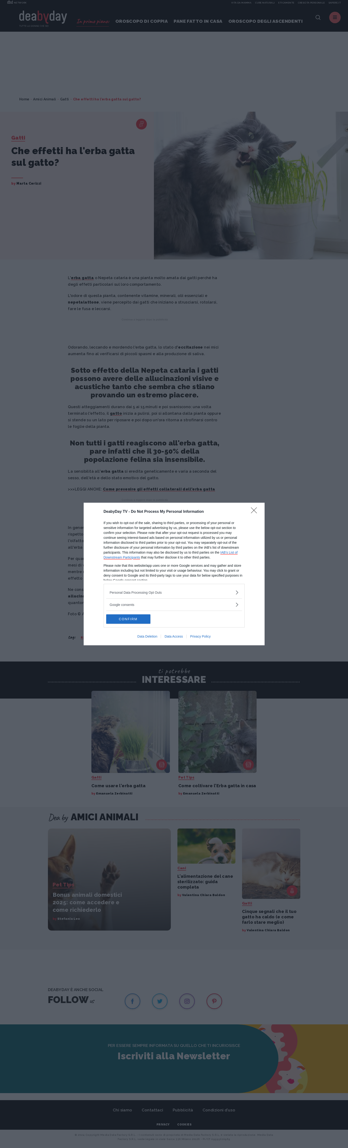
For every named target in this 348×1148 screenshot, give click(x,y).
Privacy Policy (200, 636)
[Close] (255, 511)
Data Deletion (147, 636)
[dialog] (174, 574)
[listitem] (174, 592)
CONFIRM (128, 619)
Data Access (173, 636)
